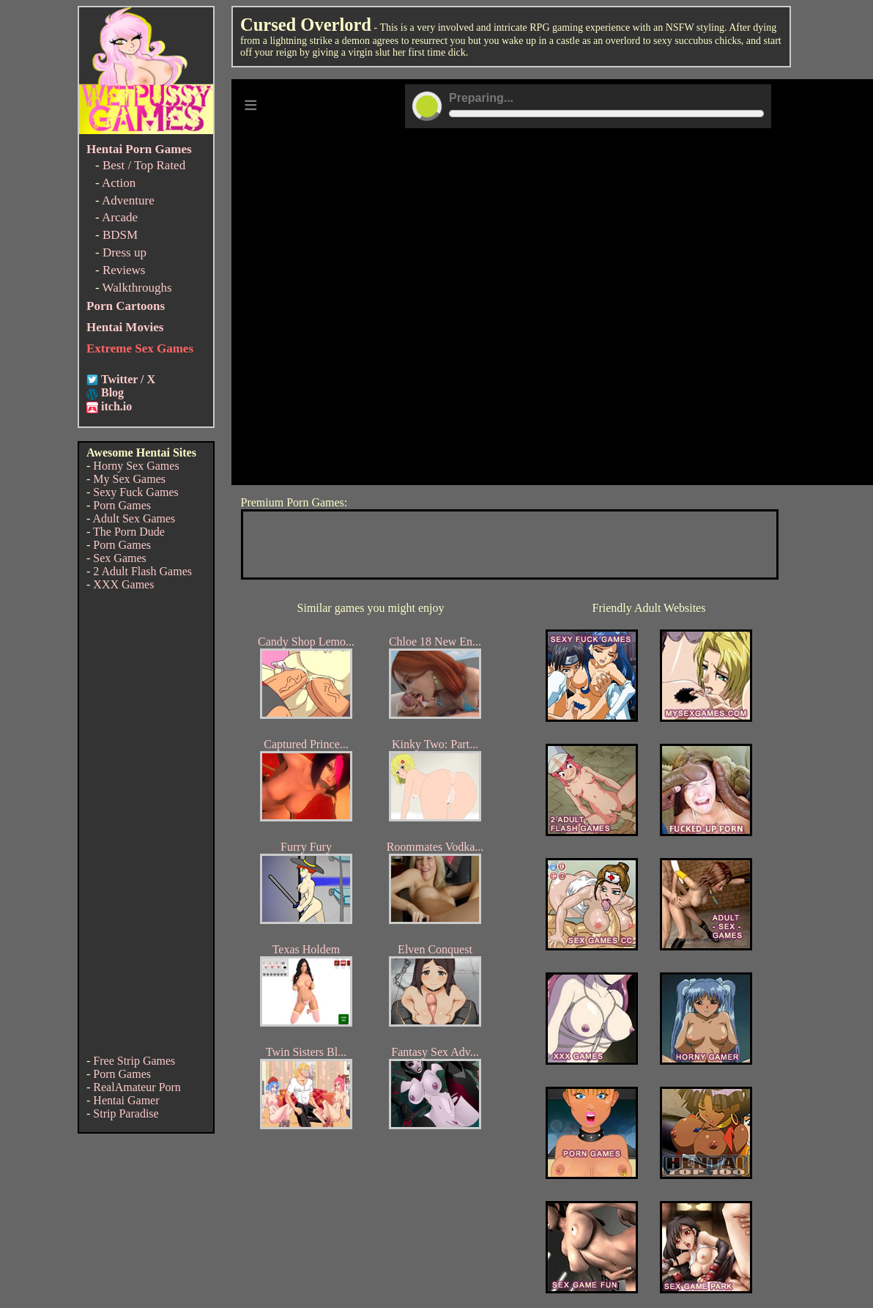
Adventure (128, 200)
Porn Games (122, 505)
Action (118, 183)
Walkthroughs (137, 288)
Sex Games (119, 558)
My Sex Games (129, 479)
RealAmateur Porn (137, 1087)
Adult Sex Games (133, 518)
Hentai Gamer (126, 1100)
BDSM (120, 235)
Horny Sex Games (136, 465)
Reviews (124, 270)
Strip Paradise (125, 1113)
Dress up (124, 252)
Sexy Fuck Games (135, 492)
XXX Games (123, 584)
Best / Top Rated (144, 165)
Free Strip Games (134, 1060)
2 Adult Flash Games (142, 571)
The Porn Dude (129, 531)
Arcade (120, 217)
